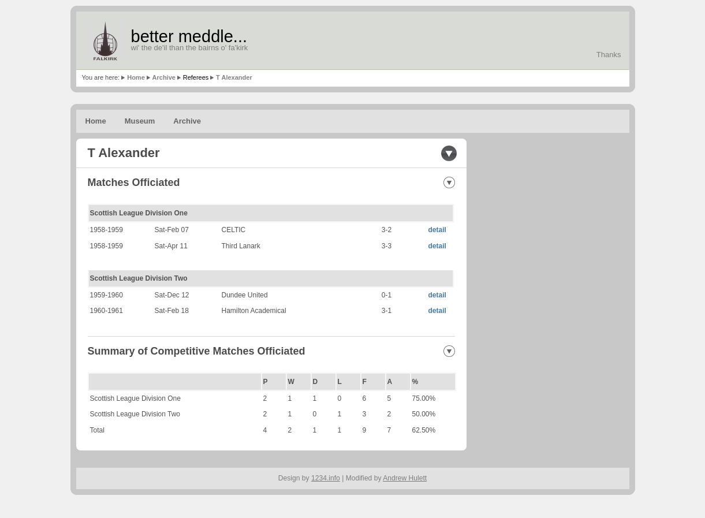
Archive (164, 77)
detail (437, 230)
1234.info (325, 478)
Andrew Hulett (405, 478)
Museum (140, 121)
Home (136, 77)
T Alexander (234, 77)
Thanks (608, 54)
